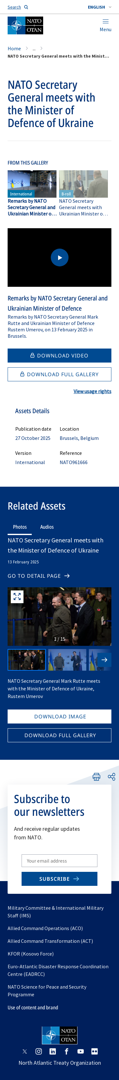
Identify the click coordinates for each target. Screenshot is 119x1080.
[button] (99, 7)
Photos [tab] (20, 526)
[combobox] (99, 7)
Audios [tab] (47, 526)
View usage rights (92, 391)
